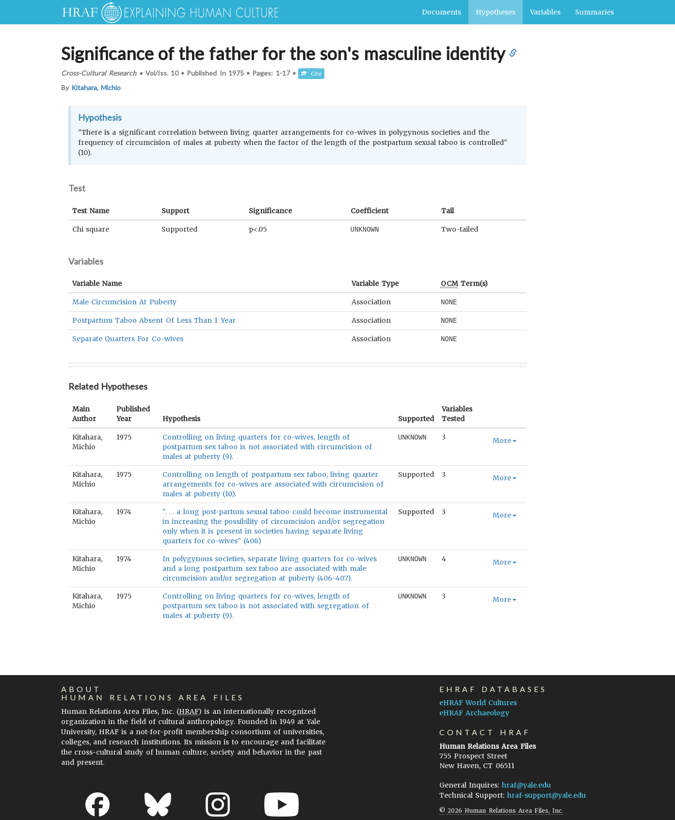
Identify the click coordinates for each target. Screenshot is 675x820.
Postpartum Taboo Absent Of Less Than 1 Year (154, 319)
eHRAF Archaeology (474, 711)
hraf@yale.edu (526, 783)
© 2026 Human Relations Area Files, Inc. (501, 808)
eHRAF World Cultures (478, 700)
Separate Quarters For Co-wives (127, 337)
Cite (311, 73)
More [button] (504, 438)
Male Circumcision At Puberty (124, 301)
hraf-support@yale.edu (546, 793)
